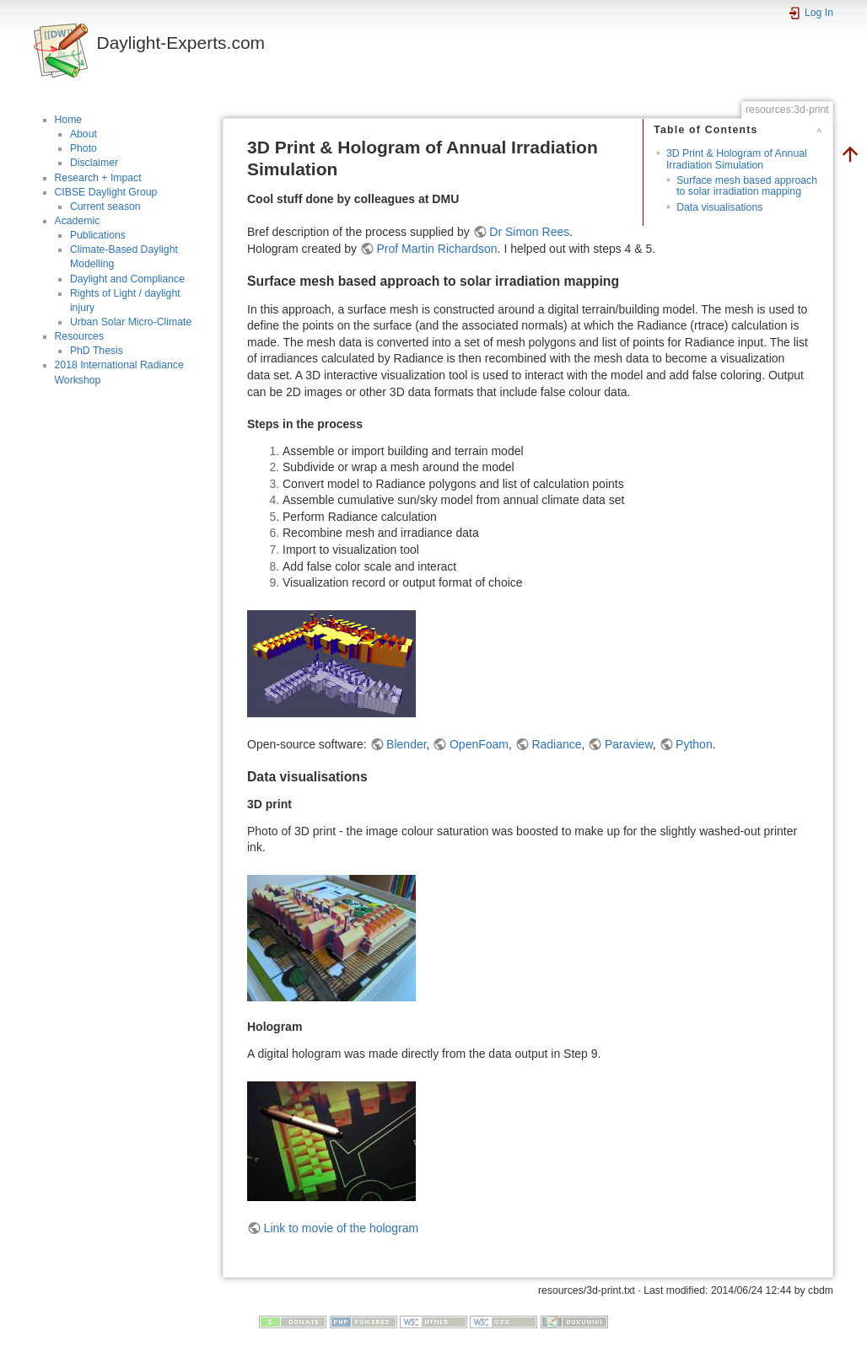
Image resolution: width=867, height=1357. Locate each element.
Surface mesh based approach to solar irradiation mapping (746, 185)
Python (694, 744)
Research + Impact (98, 178)
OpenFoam (479, 744)
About (83, 134)
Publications (98, 235)
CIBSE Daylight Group (106, 192)
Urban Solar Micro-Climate (130, 322)
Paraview (629, 744)
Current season (105, 206)
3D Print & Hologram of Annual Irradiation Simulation (736, 159)
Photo (83, 148)
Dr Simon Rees (529, 232)
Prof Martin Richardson (436, 248)
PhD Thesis (96, 351)
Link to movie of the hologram (341, 1228)
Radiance (556, 744)
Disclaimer (94, 163)
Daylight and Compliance (127, 279)
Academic (77, 221)
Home (69, 120)
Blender (406, 744)
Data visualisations (719, 207)
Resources (80, 336)
